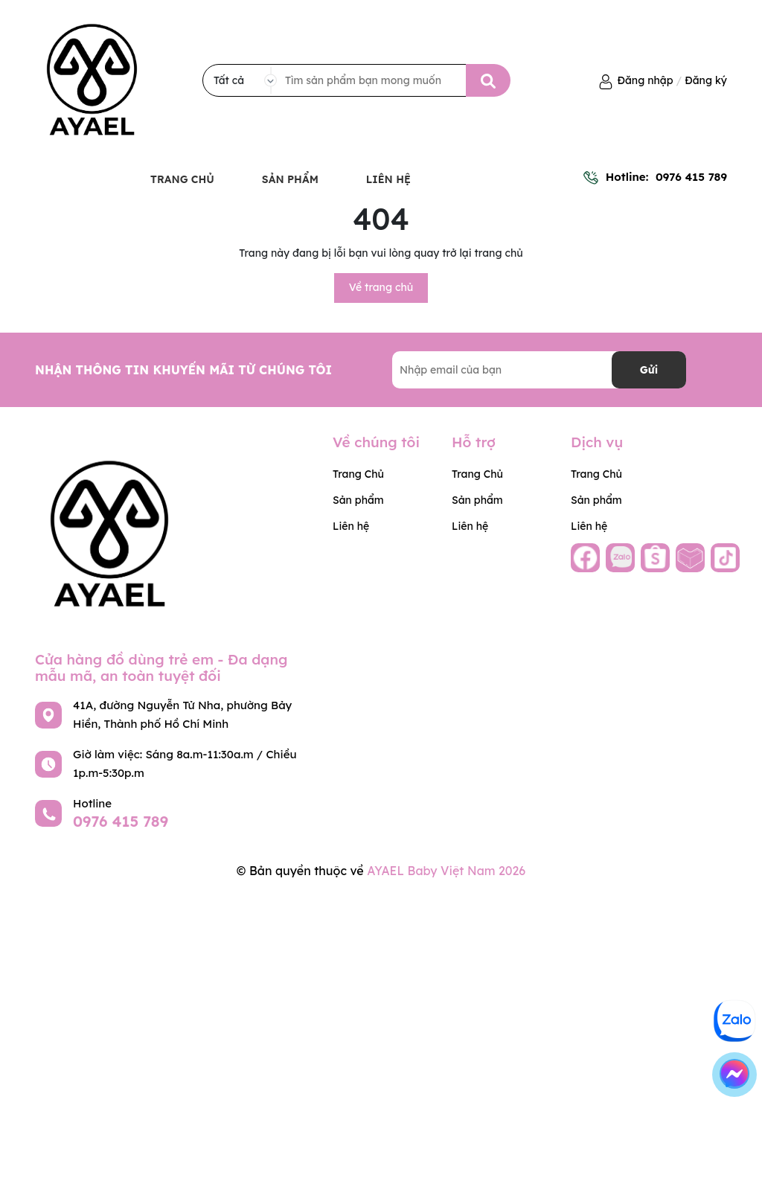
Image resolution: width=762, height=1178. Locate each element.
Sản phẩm (290, 179)
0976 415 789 (691, 177)
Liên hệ (388, 179)
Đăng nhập (645, 80)
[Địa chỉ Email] (539, 369)
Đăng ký (706, 80)
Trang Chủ (182, 179)
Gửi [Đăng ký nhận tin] (649, 370)
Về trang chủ (381, 287)
